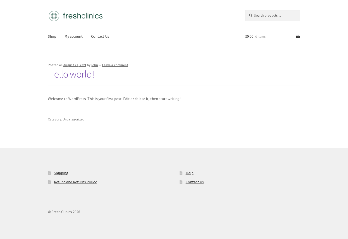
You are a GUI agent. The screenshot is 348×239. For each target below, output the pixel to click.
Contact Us (100, 36)
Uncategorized (73, 119)
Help (190, 172)
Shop (52, 36)
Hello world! (71, 74)
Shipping (61, 172)
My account (74, 36)
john (94, 65)
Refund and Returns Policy (75, 181)
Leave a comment (115, 65)
